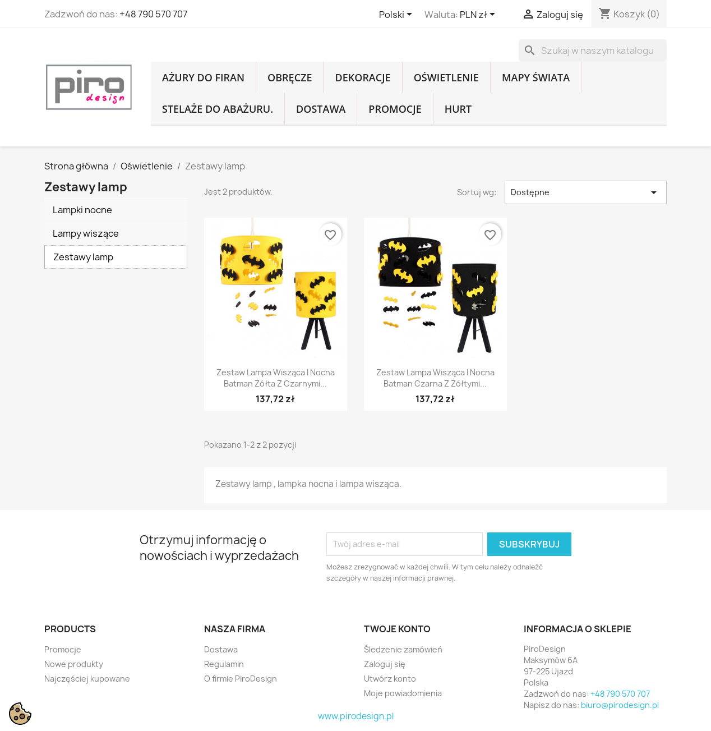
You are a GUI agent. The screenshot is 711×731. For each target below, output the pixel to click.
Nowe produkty (73, 664)
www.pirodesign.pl (356, 716)
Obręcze (289, 77)
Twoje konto (397, 629)
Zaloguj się (384, 664)
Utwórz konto (390, 678)
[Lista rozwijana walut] (479, 15)
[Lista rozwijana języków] (397, 15)
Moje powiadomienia (403, 693)
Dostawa (320, 109)
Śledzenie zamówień (403, 649)
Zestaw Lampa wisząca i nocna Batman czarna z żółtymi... (435, 378)
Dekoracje (362, 77)
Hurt (458, 109)
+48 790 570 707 (153, 14)
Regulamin (224, 664)
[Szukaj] (593, 50)
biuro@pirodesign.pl (620, 705)
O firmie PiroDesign (240, 678)
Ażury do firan (203, 77)
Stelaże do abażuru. (217, 109)
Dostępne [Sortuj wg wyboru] (586, 192)
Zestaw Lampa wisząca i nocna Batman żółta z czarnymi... (275, 378)
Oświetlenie (446, 77)
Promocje (394, 109)
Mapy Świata (536, 77)
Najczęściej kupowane (87, 678)
